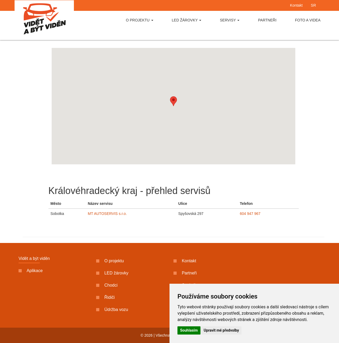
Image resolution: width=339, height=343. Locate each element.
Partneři (267, 20)
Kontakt (296, 5)
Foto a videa (307, 20)
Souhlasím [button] (189, 330)
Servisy (229, 20)
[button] (173, 101)
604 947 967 (250, 213)
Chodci (107, 285)
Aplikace (31, 270)
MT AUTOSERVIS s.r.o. (107, 213)
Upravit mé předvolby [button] (221, 330)
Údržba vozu (112, 309)
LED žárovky (187, 20)
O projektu (139, 20)
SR (313, 5)
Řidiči (105, 297)
